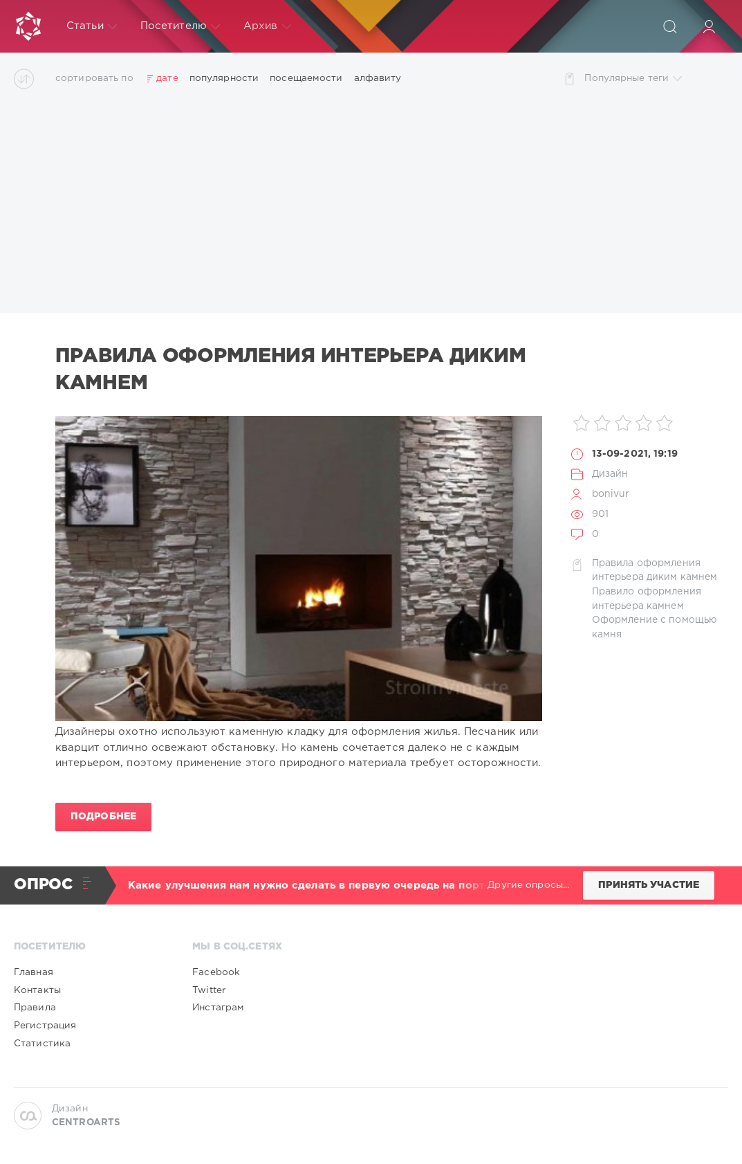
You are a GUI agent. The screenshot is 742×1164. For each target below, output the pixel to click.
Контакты (37, 990)
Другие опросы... (528, 885)
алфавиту (378, 78)
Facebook (216, 972)
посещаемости (306, 78)
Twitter (208, 990)
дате (167, 78)
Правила (35, 1007)
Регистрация (45, 1025)
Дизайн (610, 474)
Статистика (42, 1043)
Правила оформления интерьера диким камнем (290, 369)
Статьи (91, 26)
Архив (267, 26)
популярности (224, 78)
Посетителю (180, 26)
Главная (33, 972)
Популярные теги (633, 78)
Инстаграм (218, 1007)
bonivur (611, 494)
